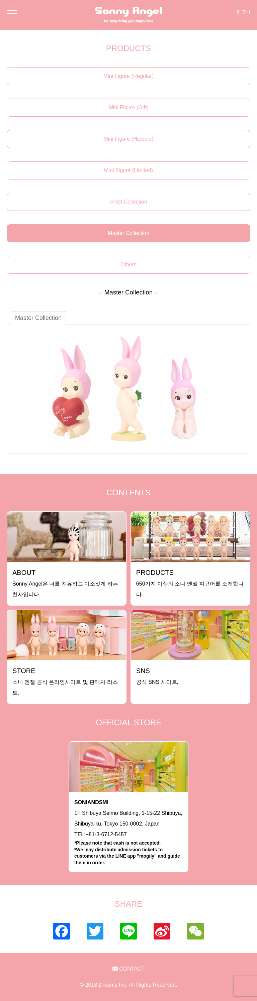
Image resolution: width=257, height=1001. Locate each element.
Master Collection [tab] (38, 318)
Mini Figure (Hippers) (128, 139)
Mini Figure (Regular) (128, 76)
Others (128, 264)
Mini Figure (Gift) (128, 107)
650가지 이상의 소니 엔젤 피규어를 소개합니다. (190, 583)
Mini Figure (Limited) (128, 170)
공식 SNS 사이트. (157, 676)
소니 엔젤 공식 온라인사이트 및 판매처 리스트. (65, 681)
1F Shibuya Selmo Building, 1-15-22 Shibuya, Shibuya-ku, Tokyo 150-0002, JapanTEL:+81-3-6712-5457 (128, 832)
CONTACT (128, 969)
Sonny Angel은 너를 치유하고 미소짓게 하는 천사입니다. (65, 583)
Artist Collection (128, 202)
